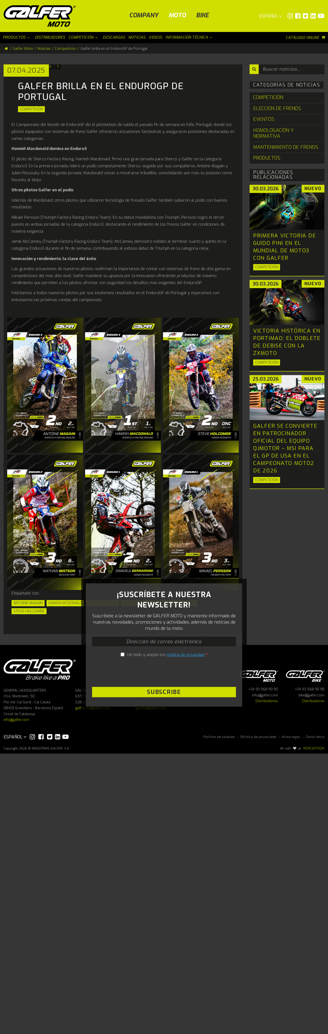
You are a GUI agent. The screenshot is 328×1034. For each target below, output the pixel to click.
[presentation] (164, 882)
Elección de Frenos (277, 108)
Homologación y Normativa (273, 133)
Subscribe (164, 902)
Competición (31, 248)
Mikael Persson (102, 742)
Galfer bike (305, 955)
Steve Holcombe (29, 750)
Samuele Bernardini (176, 742)
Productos (266, 158)
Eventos (263, 119)
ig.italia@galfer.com (150, 988)
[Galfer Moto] (41, 16)
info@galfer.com (16, 1000)
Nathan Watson (137, 742)
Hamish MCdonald (65, 742)
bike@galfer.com (311, 975)
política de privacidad (185, 864)
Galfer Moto (23, 48)
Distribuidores (267, 981)
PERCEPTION (314, 1029)
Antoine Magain (28, 742)
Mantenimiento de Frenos (285, 147)
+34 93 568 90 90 (263, 970)
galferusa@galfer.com (92, 988)
